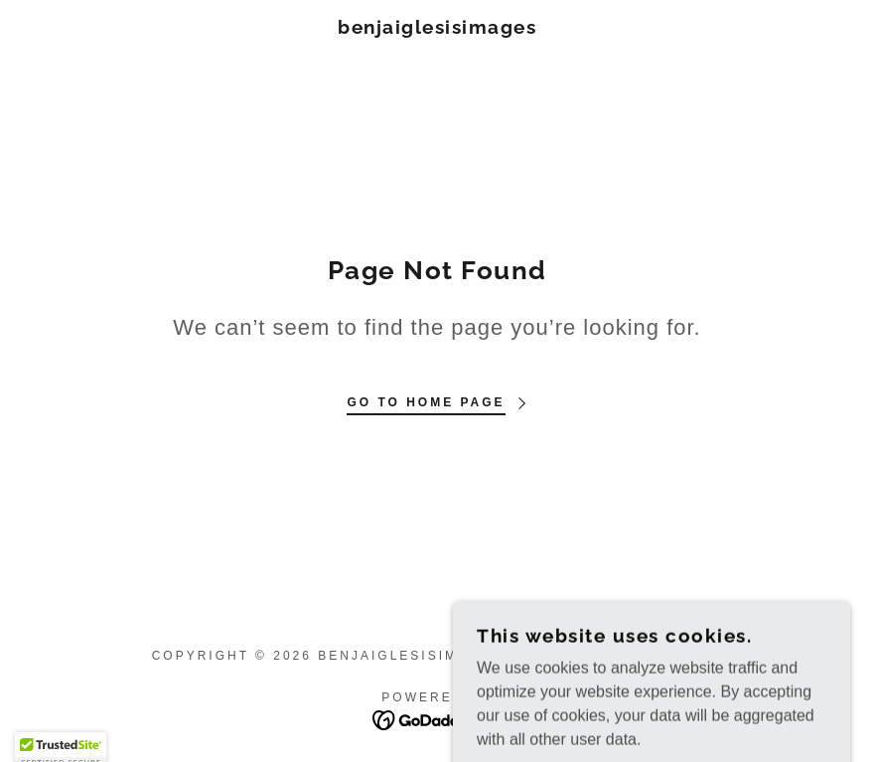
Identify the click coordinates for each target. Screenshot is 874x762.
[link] (437, 28)
